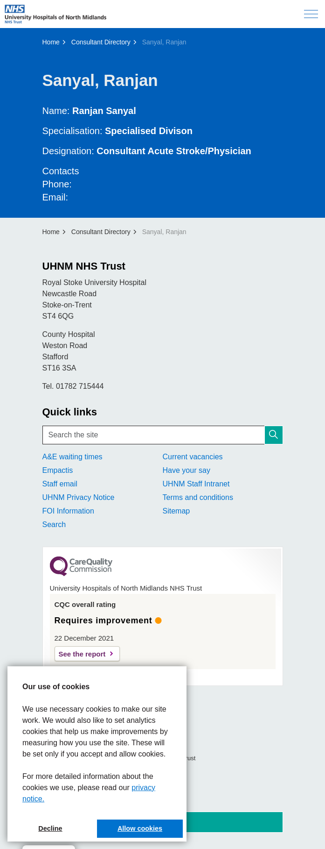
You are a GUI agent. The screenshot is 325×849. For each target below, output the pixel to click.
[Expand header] (311, 14)
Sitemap (176, 511)
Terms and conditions (198, 497)
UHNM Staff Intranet (196, 484)
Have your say (186, 470)
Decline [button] (50, 828)
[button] (273, 435)
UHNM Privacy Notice (78, 497)
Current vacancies (193, 457)
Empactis (57, 470)
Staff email (59, 484)
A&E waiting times (72, 457)
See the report (82, 654)
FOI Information (68, 511)
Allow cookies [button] (140, 828)
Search (54, 524)
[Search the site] (162, 435)
